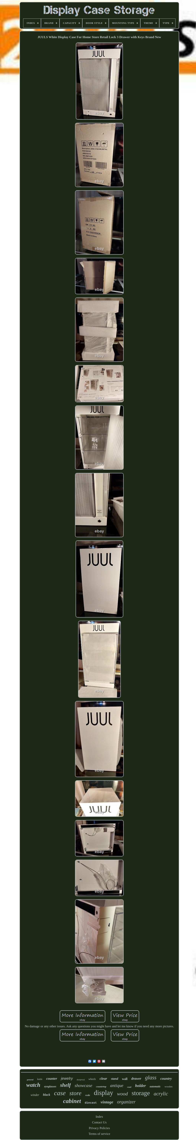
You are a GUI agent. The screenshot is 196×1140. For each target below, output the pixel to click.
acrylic (161, 1094)
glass (151, 1077)
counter (51, 1079)
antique (116, 1085)
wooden (168, 1086)
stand (114, 1079)
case (59, 1093)
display (103, 1093)
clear (103, 1078)
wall (124, 1079)
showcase (83, 1085)
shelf (65, 1085)
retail (129, 1087)
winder (35, 1095)
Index (99, 1116)
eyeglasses (50, 1086)
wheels (92, 1079)
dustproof (81, 1079)
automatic (155, 1086)
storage (141, 1093)
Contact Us (99, 1122)
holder (140, 1085)
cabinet (72, 1101)
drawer (136, 1079)
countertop (101, 1086)
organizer (126, 1101)
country (166, 1078)
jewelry (67, 1078)
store (75, 1093)
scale (87, 1095)
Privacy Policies (99, 1128)
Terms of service (99, 1134)
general (30, 1079)
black (46, 1095)
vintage (107, 1102)
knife (39, 1079)
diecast (91, 1103)
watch (33, 1085)
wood (122, 1094)
